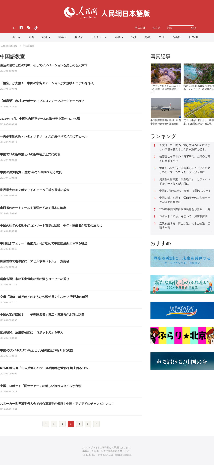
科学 (118, 37)
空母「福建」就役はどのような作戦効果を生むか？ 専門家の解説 (44, 297)
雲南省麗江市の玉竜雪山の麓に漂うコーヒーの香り (34, 279)
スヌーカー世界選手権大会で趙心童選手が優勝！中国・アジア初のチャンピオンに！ (57, 403)
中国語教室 (28, 46)
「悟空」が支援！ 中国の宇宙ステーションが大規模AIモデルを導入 (47, 83)
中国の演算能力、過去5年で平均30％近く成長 (31, 172)
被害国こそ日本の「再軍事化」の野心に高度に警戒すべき (184, 158)
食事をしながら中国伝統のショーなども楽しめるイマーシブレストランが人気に (184, 170)
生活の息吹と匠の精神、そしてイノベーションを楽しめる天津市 (43, 65)
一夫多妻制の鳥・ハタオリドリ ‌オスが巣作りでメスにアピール (43, 136)
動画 (147, 37)
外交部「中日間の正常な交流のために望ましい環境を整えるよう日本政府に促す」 (184, 147)
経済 (45, 37)
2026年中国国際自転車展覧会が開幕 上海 (184, 209)
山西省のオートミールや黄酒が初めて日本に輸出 (33, 208)
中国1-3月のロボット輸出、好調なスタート (185, 190)
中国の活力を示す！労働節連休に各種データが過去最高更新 (184, 200)
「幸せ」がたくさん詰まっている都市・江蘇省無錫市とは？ (165, 89)
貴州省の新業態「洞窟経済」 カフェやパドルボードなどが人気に (184, 181)
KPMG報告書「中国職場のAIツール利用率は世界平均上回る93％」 (45, 368)
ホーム (16, 37)
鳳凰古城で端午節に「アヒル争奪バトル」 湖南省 (34, 261)
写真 (134, 37)
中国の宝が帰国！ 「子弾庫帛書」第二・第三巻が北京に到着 (42, 314)
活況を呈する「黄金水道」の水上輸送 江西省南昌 (184, 225)
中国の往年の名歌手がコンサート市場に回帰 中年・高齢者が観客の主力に (51, 225)
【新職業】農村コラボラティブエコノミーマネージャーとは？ (42, 101)
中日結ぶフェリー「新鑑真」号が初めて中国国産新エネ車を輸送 (43, 243)
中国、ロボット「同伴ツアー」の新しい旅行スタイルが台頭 (40, 386)
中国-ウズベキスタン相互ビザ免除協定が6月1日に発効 (36, 350)
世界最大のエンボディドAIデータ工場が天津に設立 (35, 190)
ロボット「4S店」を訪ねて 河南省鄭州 (183, 216)
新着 (31, 37)
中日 (161, 37)
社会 (61, 37)
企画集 (177, 37)
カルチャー (97, 37)
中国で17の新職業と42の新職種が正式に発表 (30, 154)
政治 (77, 37)
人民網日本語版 (9, 46)
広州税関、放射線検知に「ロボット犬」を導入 (31, 332)
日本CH (193, 37)
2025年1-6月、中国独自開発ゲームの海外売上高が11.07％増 (40, 118)
